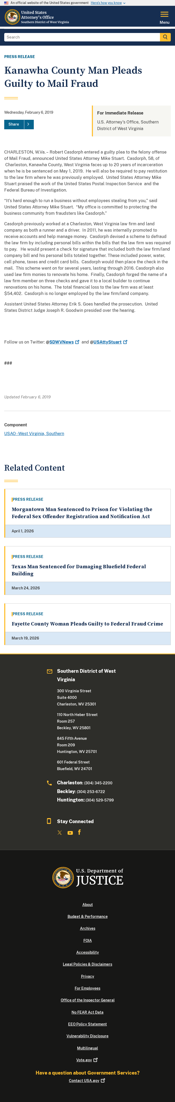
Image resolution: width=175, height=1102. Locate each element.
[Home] (37, 23)
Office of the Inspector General (88, 1000)
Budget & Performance (88, 916)
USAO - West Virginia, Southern (34, 433)
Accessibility (87, 952)
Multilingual (87, 1048)
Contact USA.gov (87, 1081)
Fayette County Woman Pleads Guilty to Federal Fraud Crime (87, 624)
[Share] (19, 124)
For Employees (87, 988)
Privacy (87, 976)
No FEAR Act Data (87, 1012)
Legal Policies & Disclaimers (87, 964)
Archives (87, 928)
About (87, 905)
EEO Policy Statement (87, 1024)
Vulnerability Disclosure (87, 1036)
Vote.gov (87, 1060)
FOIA (87, 940)
